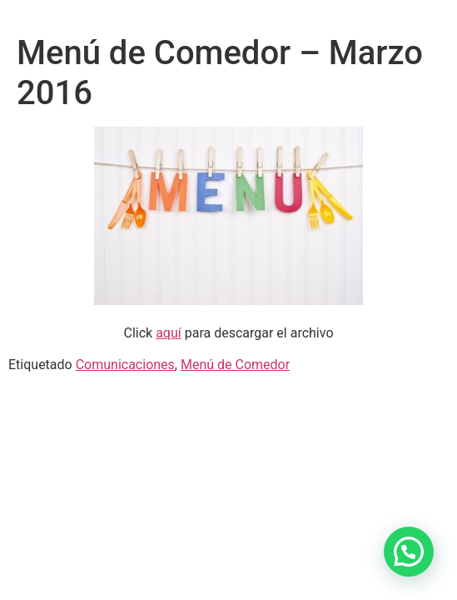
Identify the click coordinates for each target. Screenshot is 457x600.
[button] (409, 552)
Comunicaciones (125, 364)
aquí (168, 333)
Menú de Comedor (235, 364)
